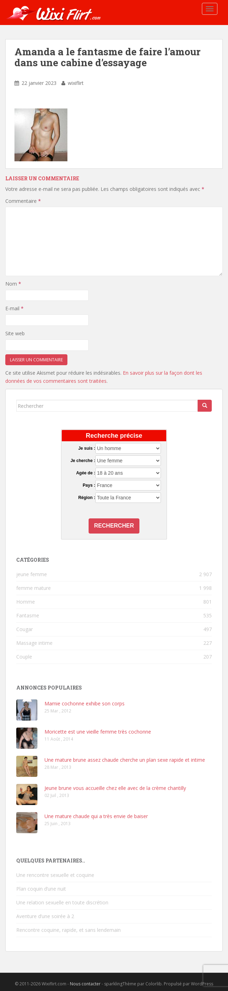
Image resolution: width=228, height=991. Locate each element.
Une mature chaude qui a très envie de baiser (96, 816)
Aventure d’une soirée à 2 (45, 916)
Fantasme (27, 615)
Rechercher (114, 526)
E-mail (14, 308)
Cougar (24, 629)
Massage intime (34, 643)
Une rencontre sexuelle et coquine (55, 875)
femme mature (33, 588)
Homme (25, 601)
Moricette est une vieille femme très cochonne (97, 731)
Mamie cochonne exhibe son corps (84, 703)
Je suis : (86, 448)
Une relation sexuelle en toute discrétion (62, 902)
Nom (13, 283)
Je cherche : (83, 460)
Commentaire (23, 201)
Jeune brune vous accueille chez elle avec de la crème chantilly (115, 788)
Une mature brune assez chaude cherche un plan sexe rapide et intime (124, 759)
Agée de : (85, 472)
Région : (86, 497)
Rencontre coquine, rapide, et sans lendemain (68, 930)
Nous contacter (85, 984)
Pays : (89, 485)
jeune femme (31, 574)
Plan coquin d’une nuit (41, 888)
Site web (15, 333)
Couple (24, 656)
